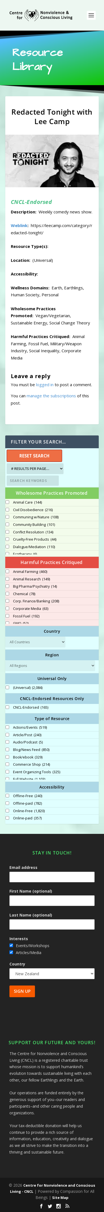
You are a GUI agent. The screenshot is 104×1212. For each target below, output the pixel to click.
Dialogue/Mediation (34, 547)
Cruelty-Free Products (34, 539)
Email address (23, 867)
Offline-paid (27, 803)
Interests (18, 938)
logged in (45, 384)
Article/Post (27, 735)
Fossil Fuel (26, 616)
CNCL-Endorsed (30, 707)
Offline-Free (27, 796)
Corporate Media (30, 609)
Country (17, 964)
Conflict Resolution (33, 532)
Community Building (34, 525)
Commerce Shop (31, 764)
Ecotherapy (25, 554)
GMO (21, 623)
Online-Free (29, 811)
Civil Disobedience (33, 510)
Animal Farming (30, 572)
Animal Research (31, 579)
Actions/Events (30, 727)
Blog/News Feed (31, 750)
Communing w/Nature (36, 517)
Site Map (60, 1197)
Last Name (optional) (30, 915)
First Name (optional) (30, 891)
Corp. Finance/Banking (36, 601)
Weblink (19, 225)
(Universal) (27, 688)
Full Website (29, 779)
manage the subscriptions (51, 395)
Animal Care (27, 502)
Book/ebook (27, 757)
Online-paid (27, 818)
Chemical (24, 594)
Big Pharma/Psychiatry (35, 586)
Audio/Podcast (28, 742)
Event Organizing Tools (36, 772)
